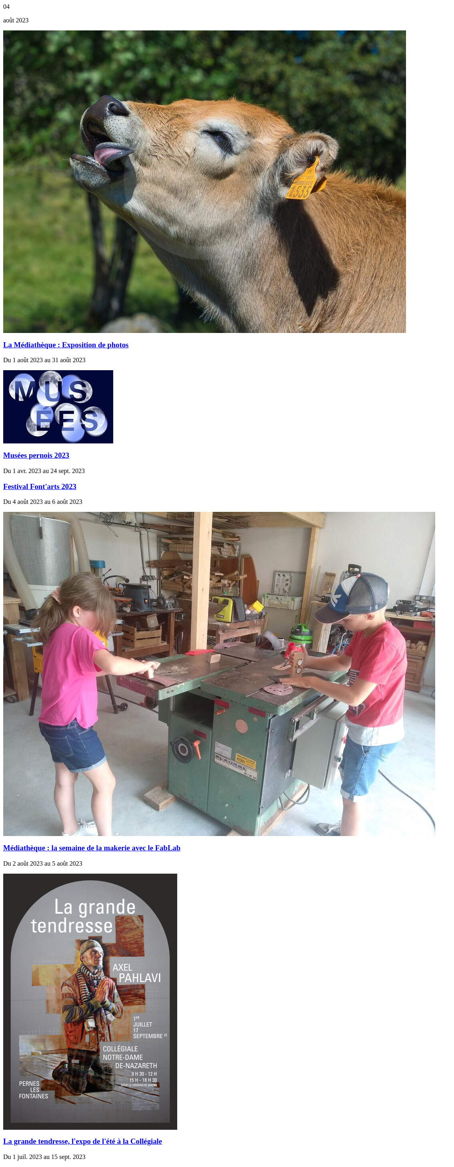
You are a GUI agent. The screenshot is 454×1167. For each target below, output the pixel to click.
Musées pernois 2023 (36, 455)
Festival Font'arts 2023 (39, 486)
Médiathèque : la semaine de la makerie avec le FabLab (91, 848)
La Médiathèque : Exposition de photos (65, 345)
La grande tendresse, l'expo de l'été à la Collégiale (82, 1141)
